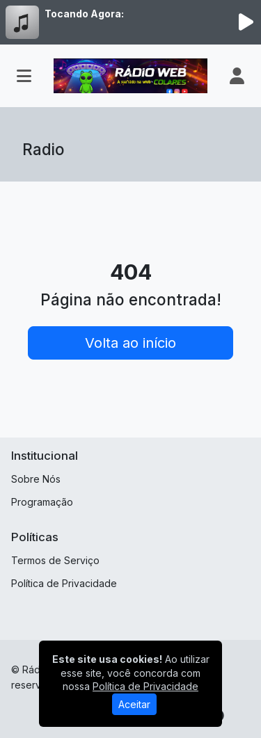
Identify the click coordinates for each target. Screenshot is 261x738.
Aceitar (134, 704)
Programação (42, 502)
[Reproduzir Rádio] (245, 22)
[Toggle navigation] (24, 76)
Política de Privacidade (64, 583)
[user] (237, 76)
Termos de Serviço (55, 560)
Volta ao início (130, 343)
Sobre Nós (36, 479)
